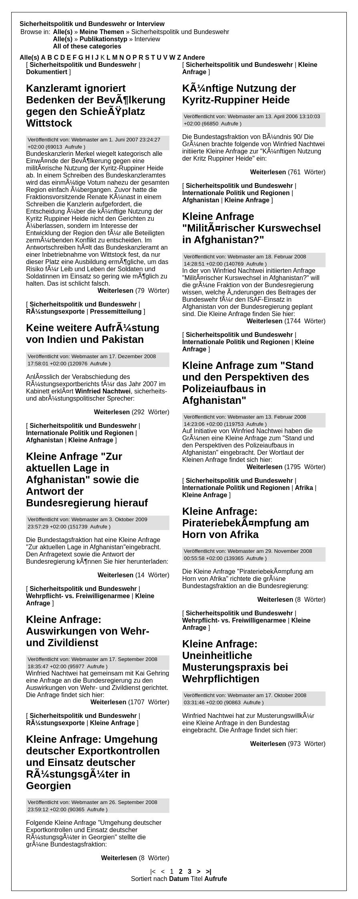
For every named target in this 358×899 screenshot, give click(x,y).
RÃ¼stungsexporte (55, 311)
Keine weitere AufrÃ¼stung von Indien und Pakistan (92, 333)
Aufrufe (215, 878)
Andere (194, 57)
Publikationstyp (103, 39)
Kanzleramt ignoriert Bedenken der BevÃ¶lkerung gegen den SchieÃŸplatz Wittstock (95, 106)
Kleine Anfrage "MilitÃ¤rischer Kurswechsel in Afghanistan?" (251, 228)
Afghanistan (44, 440)
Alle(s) (62, 31)
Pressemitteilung (116, 311)
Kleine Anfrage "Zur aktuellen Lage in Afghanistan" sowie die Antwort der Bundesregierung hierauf (87, 479)
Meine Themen (102, 31)
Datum (179, 878)
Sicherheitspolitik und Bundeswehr (83, 64)
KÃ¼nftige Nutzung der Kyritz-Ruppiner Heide (239, 94)
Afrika (304, 487)
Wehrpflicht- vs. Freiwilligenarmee (78, 596)
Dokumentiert (46, 72)
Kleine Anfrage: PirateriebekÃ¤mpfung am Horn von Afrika (245, 523)
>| (208, 871)
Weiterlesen (116, 290)
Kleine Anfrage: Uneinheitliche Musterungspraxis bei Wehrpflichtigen (235, 661)
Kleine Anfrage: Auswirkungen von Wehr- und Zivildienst (87, 631)
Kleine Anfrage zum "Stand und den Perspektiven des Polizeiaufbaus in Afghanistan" (248, 383)
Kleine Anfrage (90, 440)
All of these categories (87, 46)
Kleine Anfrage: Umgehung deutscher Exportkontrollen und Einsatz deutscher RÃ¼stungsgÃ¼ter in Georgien (93, 762)
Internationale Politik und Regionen (79, 432)
